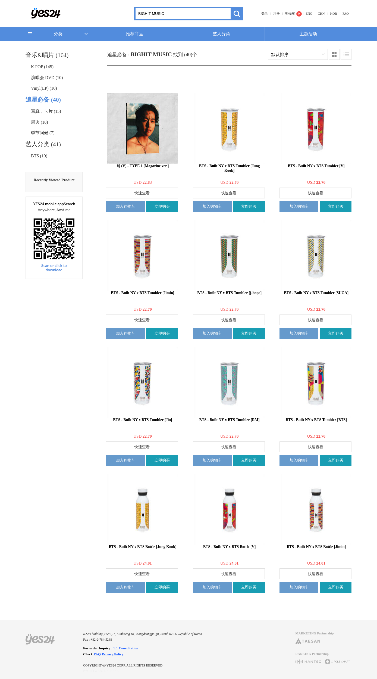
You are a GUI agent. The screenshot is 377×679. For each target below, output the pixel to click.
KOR (333, 13)
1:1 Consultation (125, 648)
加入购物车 (125, 206)
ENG (309, 13)
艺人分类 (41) (43, 144)
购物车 (290, 13)
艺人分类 (221, 34)
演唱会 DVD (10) (47, 77)
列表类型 (346, 54)
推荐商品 (134, 34)
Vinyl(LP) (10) (44, 88)
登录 (264, 13)
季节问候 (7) (43, 132)
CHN (321, 13)
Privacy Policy (112, 654)
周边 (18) (39, 122)
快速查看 (142, 193)
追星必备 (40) (43, 99)
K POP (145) (42, 66)
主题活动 (308, 34)
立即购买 (162, 206)
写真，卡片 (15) (46, 111)
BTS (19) (39, 156)
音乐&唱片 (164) (47, 55)
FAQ (346, 13)
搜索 (237, 13)
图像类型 (334, 54)
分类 (58, 34)
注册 (276, 13)
